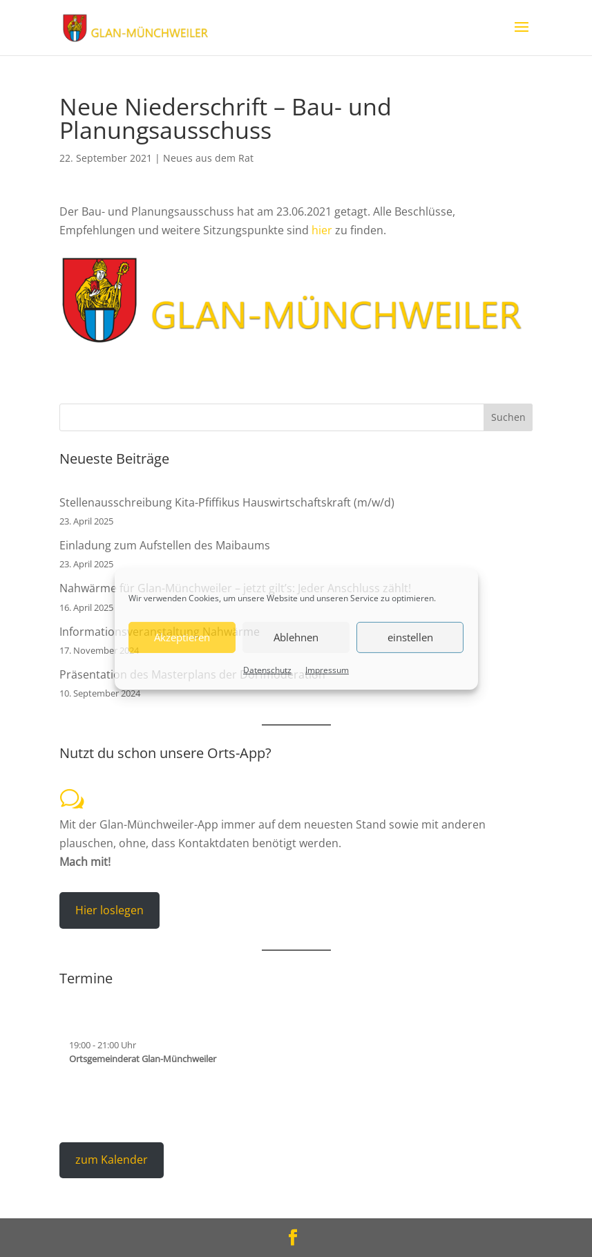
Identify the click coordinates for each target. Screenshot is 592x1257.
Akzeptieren (182, 637)
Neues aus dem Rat (208, 157)
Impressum (327, 669)
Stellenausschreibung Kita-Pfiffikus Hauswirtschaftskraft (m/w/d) (226, 502)
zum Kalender (111, 1159)
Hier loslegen (109, 910)
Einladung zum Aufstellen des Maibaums (164, 545)
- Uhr (102, 1045)
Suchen (508, 417)
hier (322, 230)
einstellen (410, 637)
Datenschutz (267, 669)
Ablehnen (296, 637)
